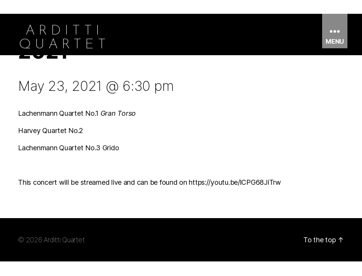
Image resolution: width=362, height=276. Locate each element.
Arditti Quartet (64, 240)
